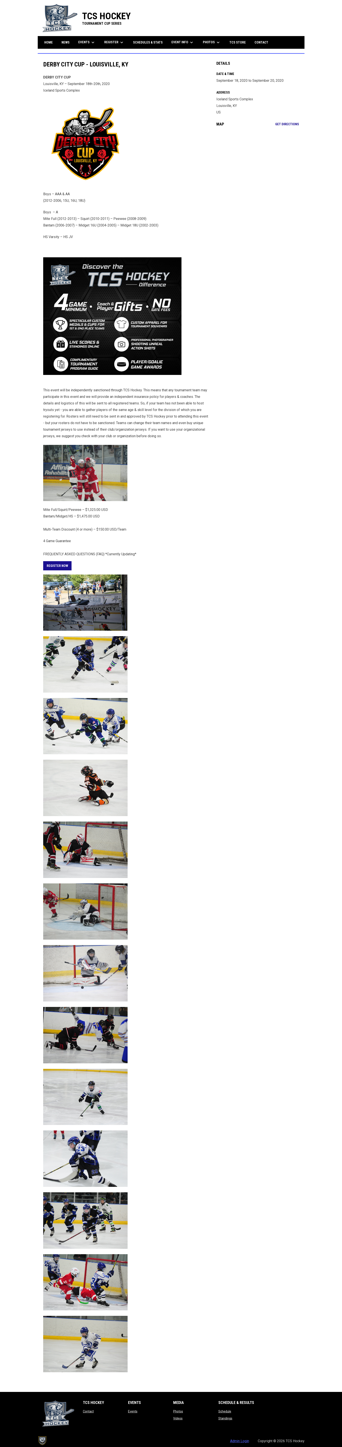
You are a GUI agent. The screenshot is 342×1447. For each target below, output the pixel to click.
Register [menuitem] (114, 42)
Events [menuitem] (87, 42)
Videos (178, 1418)
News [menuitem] (66, 42)
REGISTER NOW (57, 566)
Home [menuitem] (48, 42)
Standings (225, 1418)
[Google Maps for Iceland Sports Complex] (257, 165)
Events (132, 1411)
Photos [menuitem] (212, 42)
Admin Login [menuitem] (239, 1441)
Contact (88, 1411)
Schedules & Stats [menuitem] (148, 42)
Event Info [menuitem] (182, 42)
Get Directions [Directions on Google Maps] (287, 124)
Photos (178, 1411)
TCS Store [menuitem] (239, 42)
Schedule (224, 1411)
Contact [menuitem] (261, 42)
